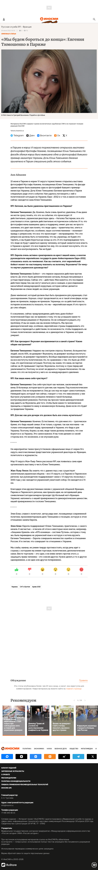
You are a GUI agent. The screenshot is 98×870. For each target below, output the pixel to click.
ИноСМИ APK (6, 788)
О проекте (5, 775)
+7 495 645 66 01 (8, 813)
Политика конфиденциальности (15, 781)
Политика (26, 748)
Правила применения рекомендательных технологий (24, 785)
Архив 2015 (36, 587)
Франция (27, 27)
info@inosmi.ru (7, 805)
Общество (73, 748)
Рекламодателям (8, 778)
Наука (49, 748)
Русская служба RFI (11, 27)
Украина (14, 587)
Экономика (39, 748)
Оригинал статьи (8, 34)
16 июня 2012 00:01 (8, 30)
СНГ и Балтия (25, 587)
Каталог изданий (8, 768)
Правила (83, 680)
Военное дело (61, 748)
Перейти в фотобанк (37, 115)
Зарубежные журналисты (12, 771)
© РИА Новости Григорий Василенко (15, 115)
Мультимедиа (87, 748)
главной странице (73, 689)
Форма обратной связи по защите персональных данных (25, 853)
